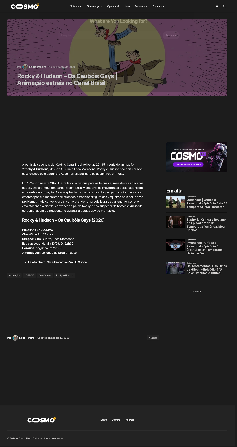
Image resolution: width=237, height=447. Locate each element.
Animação (14, 275)
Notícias (153, 337)
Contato (116, 419)
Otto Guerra (45, 275)
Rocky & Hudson (64, 275)
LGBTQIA (29, 275)
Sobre (103, 419)
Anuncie (129, 419)
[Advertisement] (84, 131)
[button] (217, 6)
